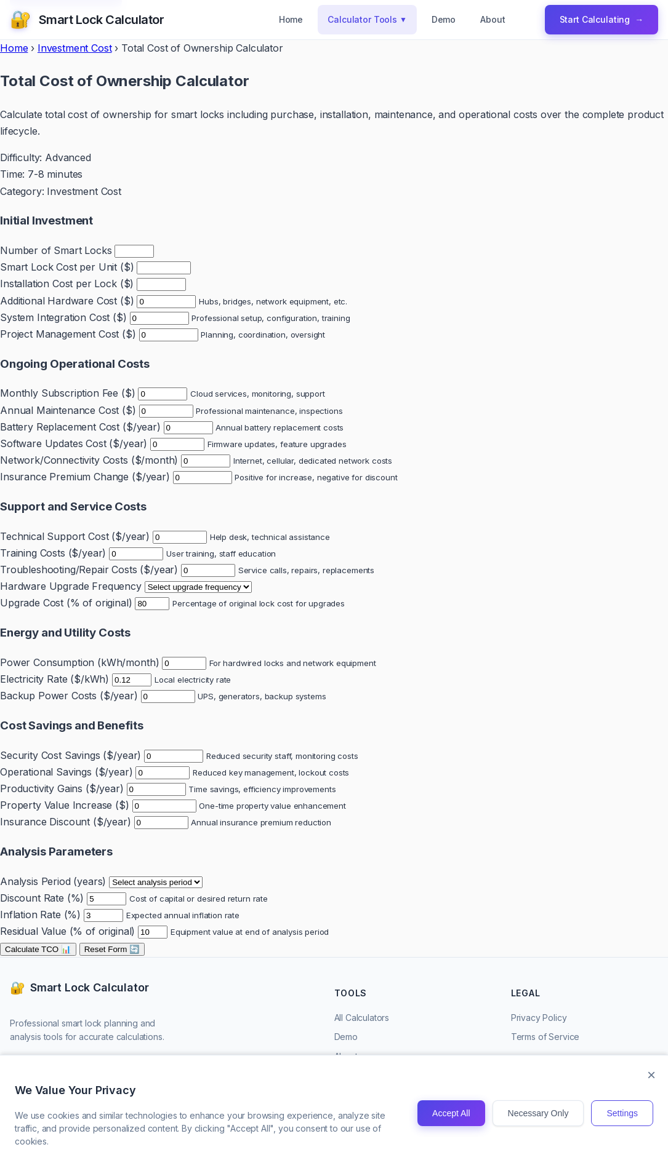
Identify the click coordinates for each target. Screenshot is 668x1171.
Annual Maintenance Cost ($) (68, 410)
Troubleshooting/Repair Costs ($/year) (89, 569)
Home (291, 19)
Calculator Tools (367, 20)
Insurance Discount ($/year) (65, 822)
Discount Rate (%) (42, 898)
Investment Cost (75, 48)
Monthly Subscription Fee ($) (67, 393)
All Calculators (362, 1017)
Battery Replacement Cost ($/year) (80, 427)
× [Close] (651, 1126)
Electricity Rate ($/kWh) (54, 679)
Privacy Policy (539, 1017)
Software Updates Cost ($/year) (73, 443)
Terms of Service (545, 1036)
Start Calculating (602, 19)
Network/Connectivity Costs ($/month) (89, 460)
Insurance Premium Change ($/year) (85, 476)
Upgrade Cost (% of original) (66, 603)
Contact (349, 1076)
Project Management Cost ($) (68, 334)
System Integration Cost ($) (63, 317)
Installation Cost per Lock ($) (67, 283)
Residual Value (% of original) (67, 931)
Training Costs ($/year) (53, 553)
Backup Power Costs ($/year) (69, 695)
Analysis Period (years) (53, 881)
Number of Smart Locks (56, 250)
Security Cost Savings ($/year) (70, 755)
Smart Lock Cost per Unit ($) (67, 267)
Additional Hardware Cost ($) (67, 301)
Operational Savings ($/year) (66, 772)
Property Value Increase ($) (64, 805)
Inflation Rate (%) (40, 914)
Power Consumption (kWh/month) (79, 662)
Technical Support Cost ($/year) (75, 536)
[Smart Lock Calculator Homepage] (87, 19)
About (492, 19)
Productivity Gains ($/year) (62, 788)
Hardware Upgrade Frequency (71, 586)
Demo (444, 19)
